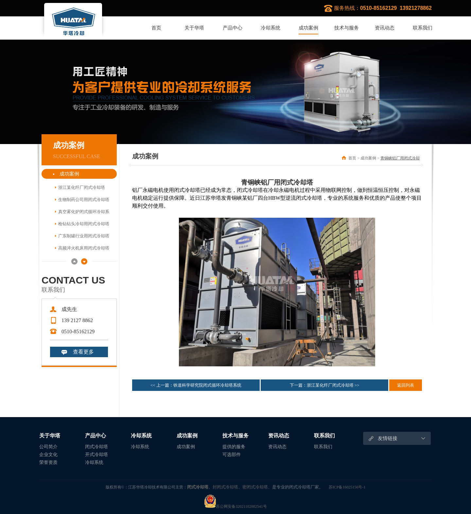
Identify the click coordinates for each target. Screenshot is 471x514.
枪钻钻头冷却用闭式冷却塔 (83, 223)
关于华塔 (194, 27)
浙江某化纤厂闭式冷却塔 (81, 187)
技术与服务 (346, 27)
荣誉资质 (48, 462)
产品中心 (232, 27)
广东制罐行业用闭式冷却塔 (83, 235)
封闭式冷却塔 (225, 487)
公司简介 (48, 446)
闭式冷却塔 (96, 446)
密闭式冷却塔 (255, 487)
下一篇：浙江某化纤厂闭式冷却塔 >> (324, 385)
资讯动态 (384, 27)
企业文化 (48, 454)
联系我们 (422, 27)
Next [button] (84, 261)
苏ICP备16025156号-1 (347, 487)
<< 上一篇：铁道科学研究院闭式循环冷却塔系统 (195, 385)
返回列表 (405, 385)
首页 (156, 27)
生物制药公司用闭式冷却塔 (83, 199)
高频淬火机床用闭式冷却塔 (83, 248)
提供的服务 (233, 446)
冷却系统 (270, 27)
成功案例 (308, 27)
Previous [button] (74, 261)
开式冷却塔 (96, 454)
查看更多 (83, 352)
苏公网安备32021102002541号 (235, 506)
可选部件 (231, 454)
